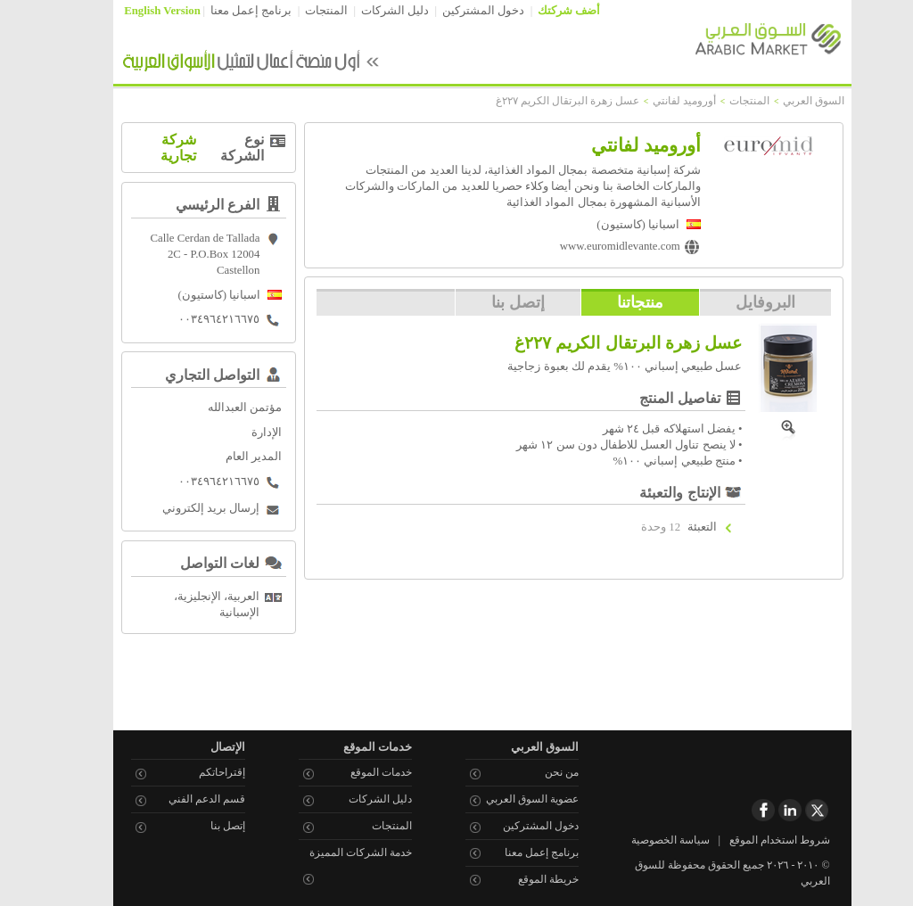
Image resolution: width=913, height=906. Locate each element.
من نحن (536, 772)
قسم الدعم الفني (181, 799)
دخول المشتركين (457, 10)
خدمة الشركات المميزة (335, 852)
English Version (136, 10)
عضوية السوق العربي (506, 799)
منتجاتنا (614, 301)
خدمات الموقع (355, 772)
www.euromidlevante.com (594, 246)
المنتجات (300, 10)
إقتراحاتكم (196, 772)
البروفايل (739, 301)
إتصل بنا (492, 301)
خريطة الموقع (522, 879)
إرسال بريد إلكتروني (185, 508)
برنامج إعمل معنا (225, 10)
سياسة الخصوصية (644, 840)
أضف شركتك (543, 10)
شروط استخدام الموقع (753, 840)
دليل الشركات (369, 10)
